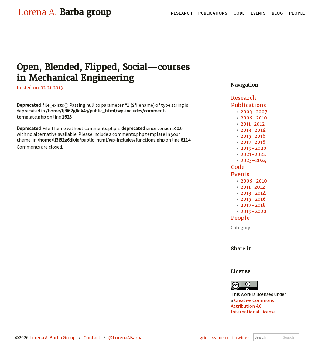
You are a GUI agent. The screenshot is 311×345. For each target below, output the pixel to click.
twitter (242, 337)
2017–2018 (253, 205)
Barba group (64, 12)
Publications (212, 13)
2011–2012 (253, 187)
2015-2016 (253, 136)
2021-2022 (253, 154)
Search (288, 337)
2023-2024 (254, 160)
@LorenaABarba (125, 337)
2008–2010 (254, 118)
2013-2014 (253, 130)
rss (213, 337)
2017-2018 (253, 142)
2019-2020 (253, 148)
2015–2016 (253, 199)
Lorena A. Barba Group (52, 337)
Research (181, 13)
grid (203, 337)
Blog (277, 13)
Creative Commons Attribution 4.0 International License (253, 306)
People (297, 13)
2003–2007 (254, 112)
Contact (92, 337)
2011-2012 (253, 124)
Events (258, 13)
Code (239, 13)
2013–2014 (253, 193)
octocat (226, 337)
